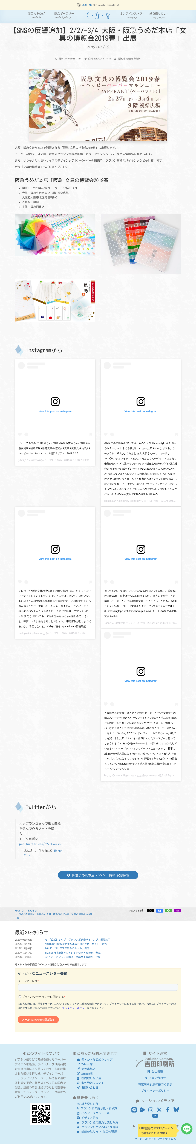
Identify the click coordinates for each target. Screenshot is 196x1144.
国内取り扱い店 (88, 1078)
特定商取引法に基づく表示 (155, 1084)
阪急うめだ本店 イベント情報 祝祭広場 (98, 875)
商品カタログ (36, 15)
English (87, 4)
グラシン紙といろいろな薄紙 (97, 1127)
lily (105, 775)
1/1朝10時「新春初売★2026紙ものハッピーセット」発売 (75, 944)
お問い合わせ (87, 1087)
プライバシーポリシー (155, 1090)
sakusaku (109, 500)
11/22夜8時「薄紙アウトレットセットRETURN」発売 (72, 952)
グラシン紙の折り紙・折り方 (96, 1108)
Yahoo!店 (84, 1064)
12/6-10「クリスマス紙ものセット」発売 (66, 948)
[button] (150, 910)
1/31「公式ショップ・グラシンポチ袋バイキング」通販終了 (77, 939)
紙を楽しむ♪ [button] (158, 15)
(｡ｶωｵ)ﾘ (22, 460)
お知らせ (32, 911)
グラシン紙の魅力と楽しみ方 (97, 1122)
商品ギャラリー (64, 15)
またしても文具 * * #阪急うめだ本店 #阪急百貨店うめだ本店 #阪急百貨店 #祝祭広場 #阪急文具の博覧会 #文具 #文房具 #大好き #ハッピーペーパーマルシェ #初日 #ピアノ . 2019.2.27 (54, 448)
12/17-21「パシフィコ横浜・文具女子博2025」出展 (72, 957)
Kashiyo (22, 633)
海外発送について (90, 1082)
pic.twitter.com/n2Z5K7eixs (40, 844)
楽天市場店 (86, 1068)
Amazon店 (84, 1073)
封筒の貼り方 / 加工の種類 (96, 1131)
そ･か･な (19, 911)
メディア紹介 (87, 1117)
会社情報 (155, 1071)
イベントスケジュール (93, 1113)
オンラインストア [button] (132, 15)
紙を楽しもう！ (88, 1103)
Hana (106, 622)
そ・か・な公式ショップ (94, 1059)
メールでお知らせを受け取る (155, 1138)
